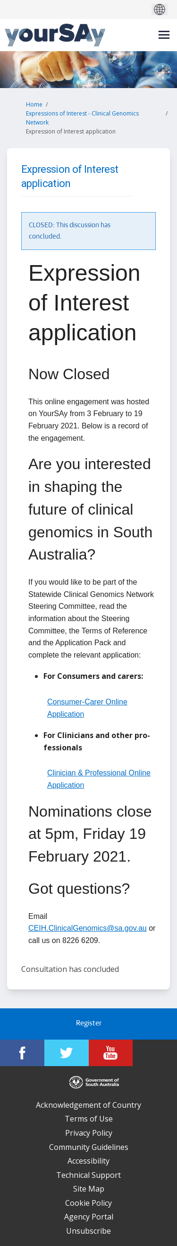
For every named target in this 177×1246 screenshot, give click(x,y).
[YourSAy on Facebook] (22, 1053)
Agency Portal (88, 1216)
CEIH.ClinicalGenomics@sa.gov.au (87, 928)
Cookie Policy (88, 1203)
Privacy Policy (88, 1133)
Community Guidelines (88, 1147)
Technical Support (88, 1175)
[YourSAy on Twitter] (66, 1053)
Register (88, 1023)
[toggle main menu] (164, 35)
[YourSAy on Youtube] (111, 1053)
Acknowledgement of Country (88, 1105)
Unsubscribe (88, 1231)
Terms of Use (89, 1118)
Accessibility (88, 1161)
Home (34, 104)
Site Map (88, 1189)
